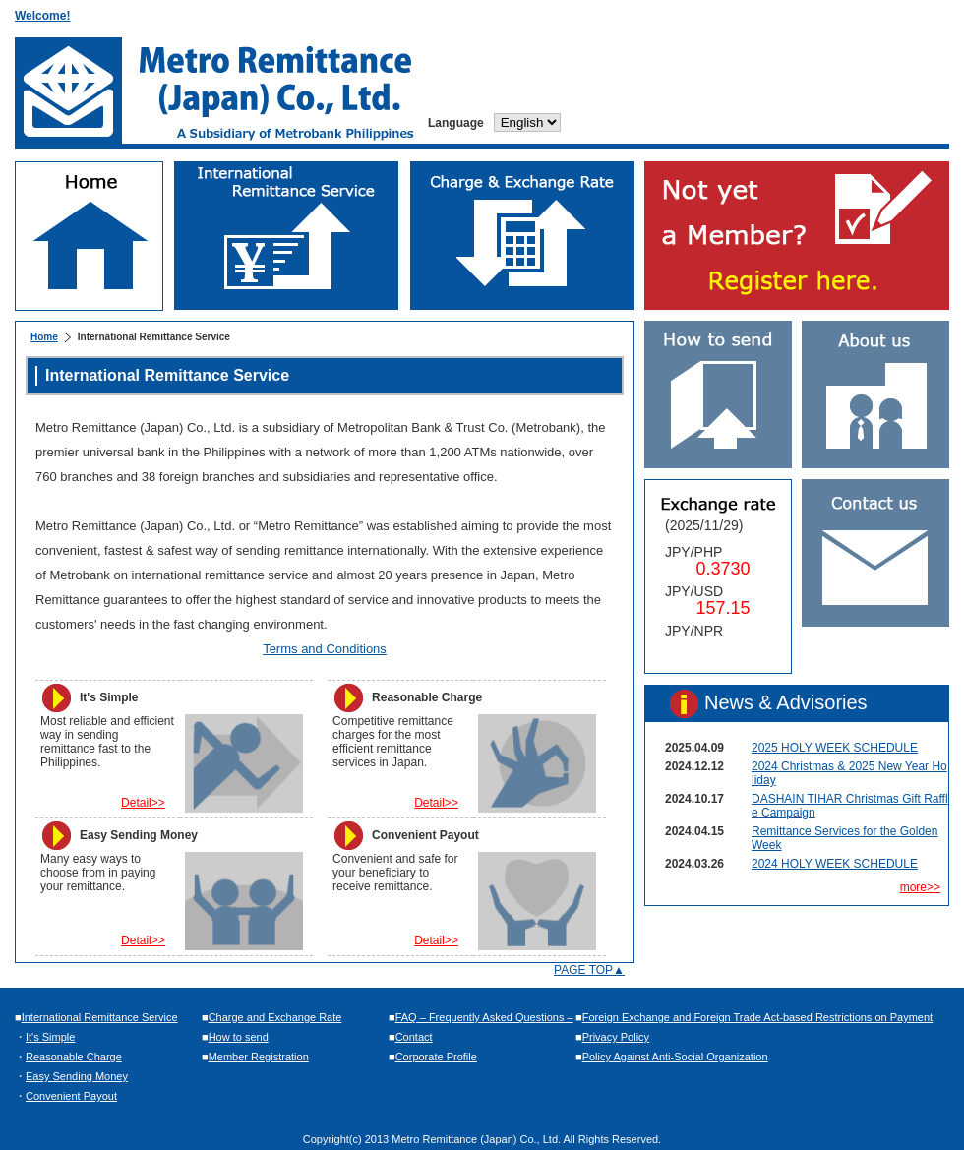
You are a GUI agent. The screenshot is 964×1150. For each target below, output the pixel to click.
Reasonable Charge (74, 1056)
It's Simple (50, 1037)
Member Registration (259, 1056)
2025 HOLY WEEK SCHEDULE (835, 748)
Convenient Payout (71, 1096)
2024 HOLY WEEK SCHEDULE (835, 864)
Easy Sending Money (77, 1076)
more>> (920, 887)
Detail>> (143, 803)
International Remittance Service (100, 1017)
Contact (414, 1037)
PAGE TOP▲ (589, 970)
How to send (239, 1037)
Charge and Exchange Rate (275, 1017)
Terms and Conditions (325, 648)
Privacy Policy (615, 1037)
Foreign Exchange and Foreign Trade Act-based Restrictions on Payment (757, 1017)
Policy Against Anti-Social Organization (675, 1056)
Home (44, 337)
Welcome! (42, 16)
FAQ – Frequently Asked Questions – (484, 1017)
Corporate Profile (436, 1056)
